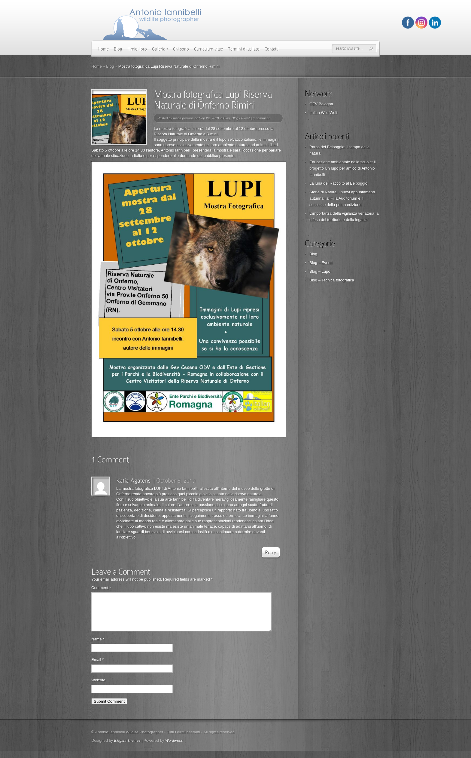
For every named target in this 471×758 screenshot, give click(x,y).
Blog (118, 49)
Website (98, 687)
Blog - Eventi (241, 118)
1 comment (261, 118)
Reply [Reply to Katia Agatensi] (270, 552)
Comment (101, 587)
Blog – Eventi (321, 262)
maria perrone (183, 118)
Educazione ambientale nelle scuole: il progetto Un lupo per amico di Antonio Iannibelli (342, 168)
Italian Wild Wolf (323, 112)
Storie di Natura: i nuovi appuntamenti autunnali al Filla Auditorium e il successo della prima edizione (342, 198)
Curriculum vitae (208, 49)
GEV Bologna (321, 104)
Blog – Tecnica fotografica (331, 280)
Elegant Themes (127, 748)
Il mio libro (137, 49)
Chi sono (181, 49)
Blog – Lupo (319, 271)
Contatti (271, 49)
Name (97, 646)
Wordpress (174, 748)
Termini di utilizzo (244, 49)
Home (103, 49)
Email (97, 666)
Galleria (160, 49)
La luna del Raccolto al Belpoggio (338, 183)
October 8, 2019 (176, 480)
